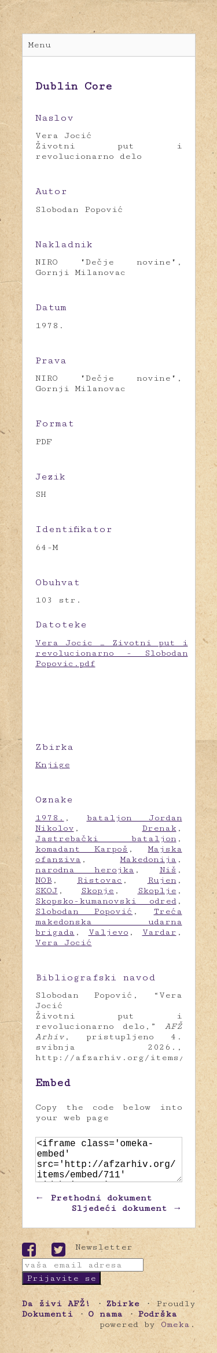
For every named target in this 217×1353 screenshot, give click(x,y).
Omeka (175, 1334)
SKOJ (46, 890)
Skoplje (157, 890)
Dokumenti (47, 1323)
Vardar (159, 932)
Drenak (159, 828)
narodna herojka (84, 870)
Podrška (157, 1323)
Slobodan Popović (84, 911)
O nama (105, 1323)
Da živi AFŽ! (56, 1313)
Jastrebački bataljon (105, 838)
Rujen (162, 880)
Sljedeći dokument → (126, 1217)
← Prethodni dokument (93, 1207)
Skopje (97, 890)
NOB (43, 880)
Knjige (52, 765)
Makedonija (148, 859)
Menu (39, 45)
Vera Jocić (63, 942)
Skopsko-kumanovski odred (105, 901)
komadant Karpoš (81, 849)
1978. (49, 818)
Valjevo (108, 932)
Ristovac (99, 880)
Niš (168, 870)
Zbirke (122, 1313)
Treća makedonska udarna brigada (108, 921)
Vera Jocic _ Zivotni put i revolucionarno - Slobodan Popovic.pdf (111, 653)
